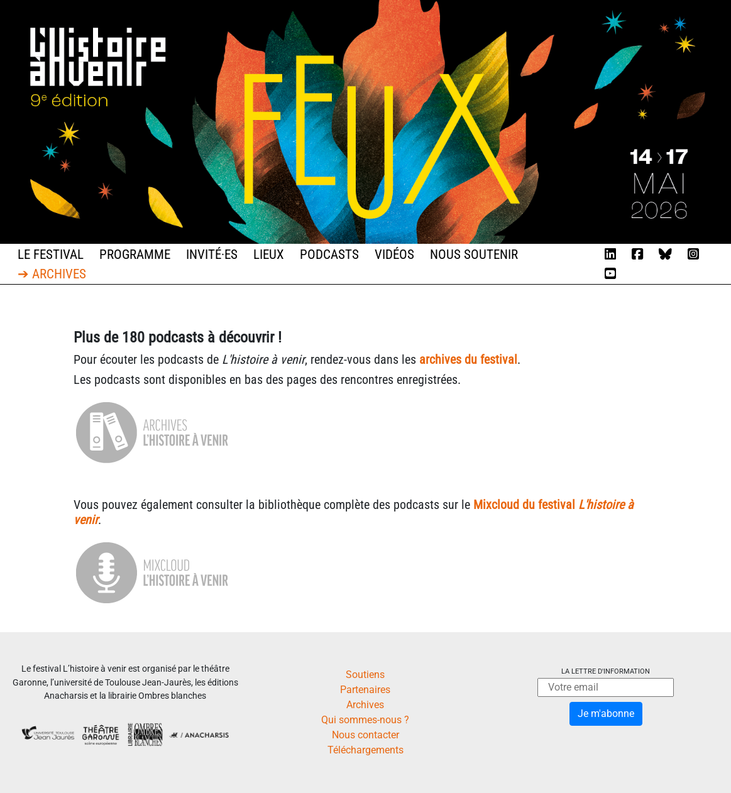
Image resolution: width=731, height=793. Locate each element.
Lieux (268, 254)
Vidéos (394, 254)
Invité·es (212, 254)
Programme (134, 254)
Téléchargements (365, 750)
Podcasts (329, 254)
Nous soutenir (474, 254)
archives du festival (468, 359)
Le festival (51, 254)
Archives (365, 705)
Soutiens (365, 675)
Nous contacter (365, 735)
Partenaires (365, 690)
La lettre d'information (605, 671)
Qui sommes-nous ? (365, 720)
